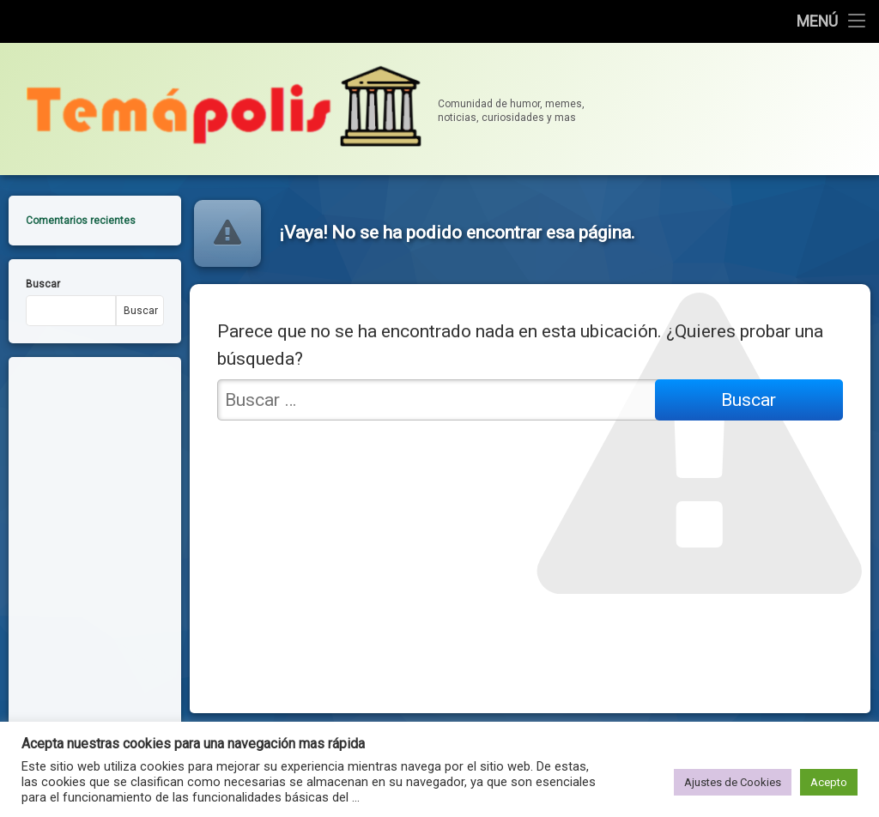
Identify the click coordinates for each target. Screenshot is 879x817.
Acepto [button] (828, 782)
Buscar (43, 276)
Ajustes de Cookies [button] (732, 782)
